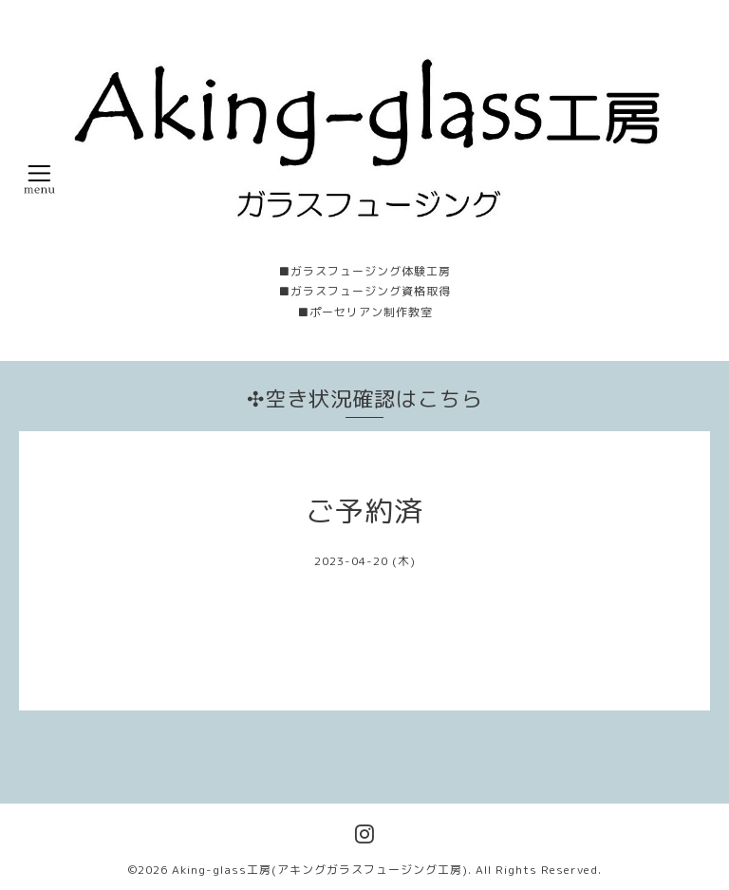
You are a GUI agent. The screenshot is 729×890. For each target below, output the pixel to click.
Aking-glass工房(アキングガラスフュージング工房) (320, 870)
